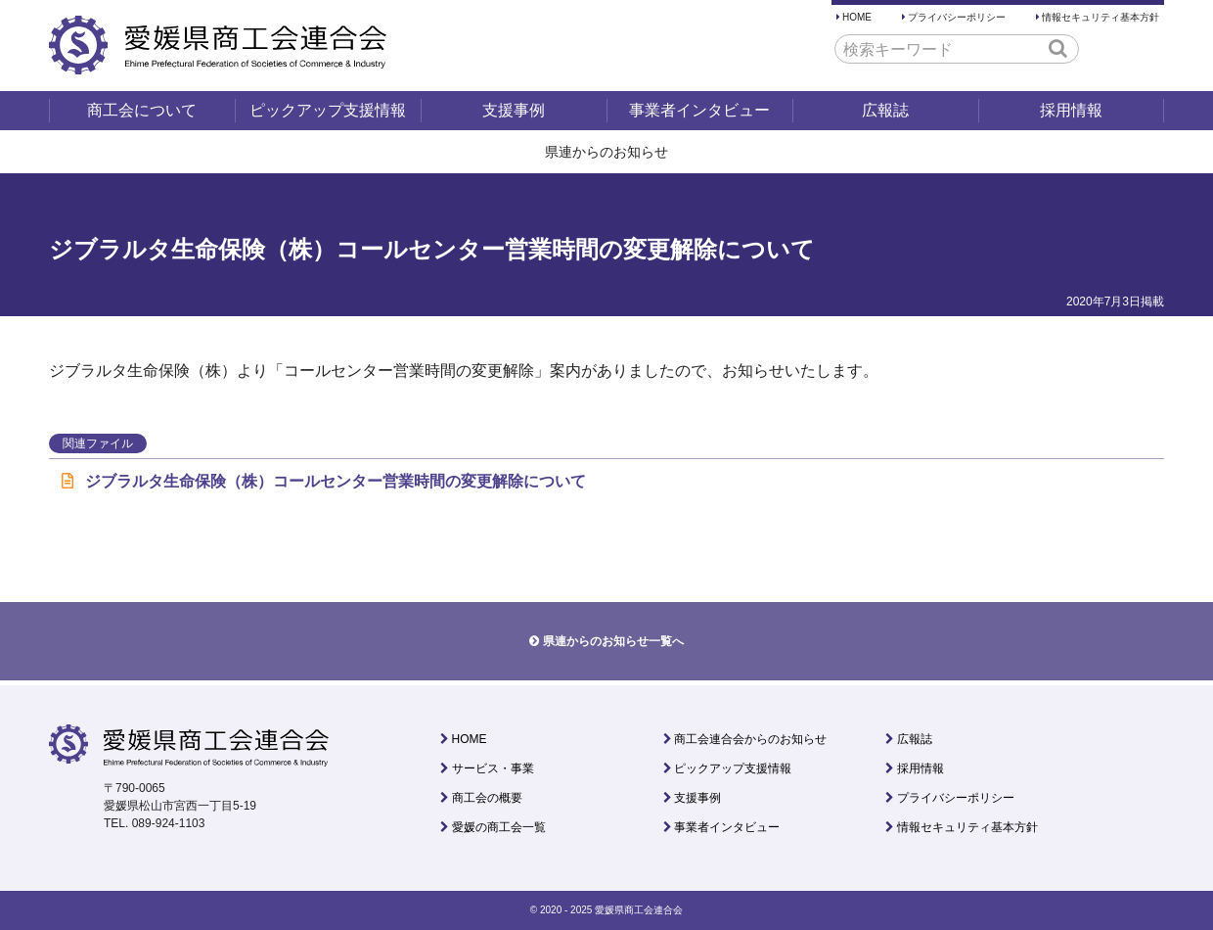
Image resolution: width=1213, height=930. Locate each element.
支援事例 (513, 110)
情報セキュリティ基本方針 (1100, 17)
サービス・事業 (493, 768)
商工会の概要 (487, 798)
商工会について (142, 110)
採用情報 (1071, 110)
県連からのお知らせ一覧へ (613, 641)
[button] (1058, 48)
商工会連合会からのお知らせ (750, 739)
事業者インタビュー (699, 110)
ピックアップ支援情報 (327, 110)
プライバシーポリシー (957, 17)
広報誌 (885, 110)
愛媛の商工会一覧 (499, 827)
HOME (857, 17)
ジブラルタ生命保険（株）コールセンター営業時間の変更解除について (324, 481)
